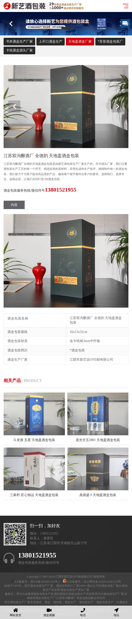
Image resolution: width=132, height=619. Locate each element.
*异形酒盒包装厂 (110, 41)
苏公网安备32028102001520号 (102, 581)
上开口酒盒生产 (50, 41)
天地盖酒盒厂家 (80, 41)
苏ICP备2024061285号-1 (45, 581)
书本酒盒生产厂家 (19, 41)
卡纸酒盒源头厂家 (19, 50)
